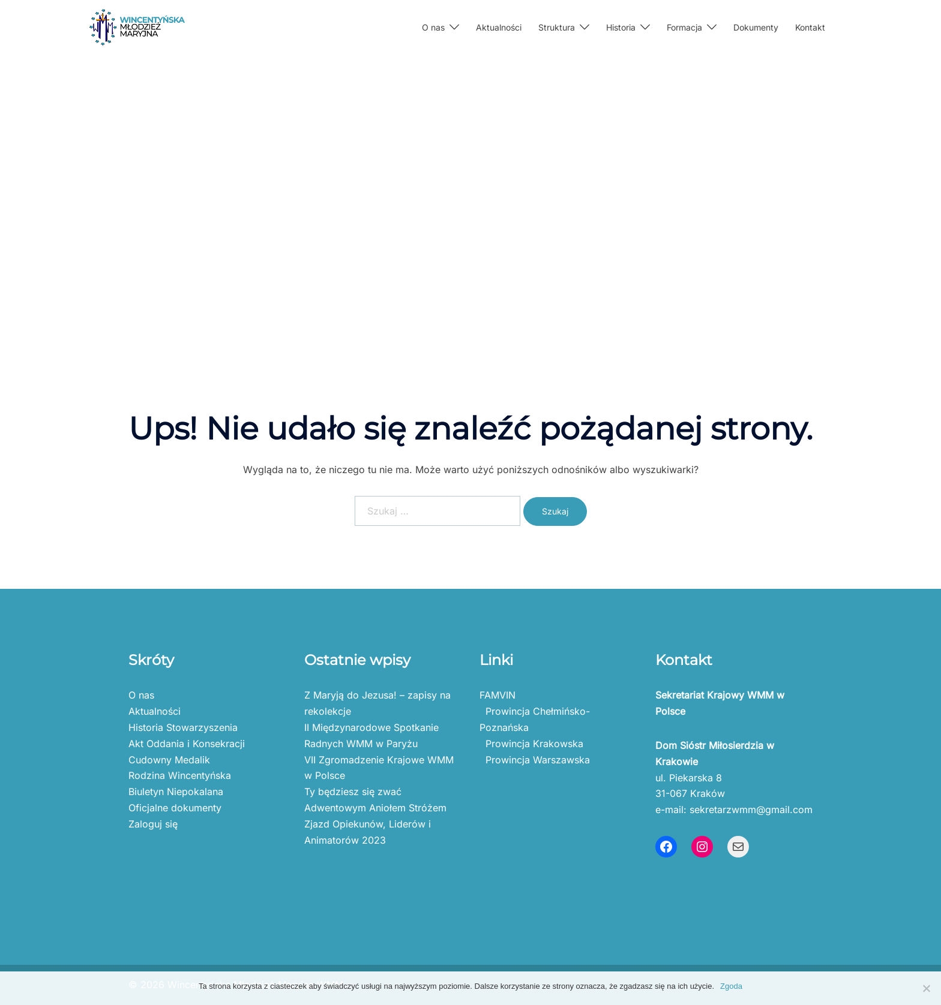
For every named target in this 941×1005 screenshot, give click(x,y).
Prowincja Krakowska (531, 744)
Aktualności (499, 27)
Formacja (684, 27)
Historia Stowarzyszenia (183, 727)
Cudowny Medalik (169, 760)
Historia (621, 27)
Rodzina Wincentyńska (179, 775)
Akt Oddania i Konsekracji (186, 744)
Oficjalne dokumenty (174, 808)
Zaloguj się (153, 824)
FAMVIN (498, 695)
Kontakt (810, 27)
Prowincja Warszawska (535, 760)
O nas (433, 27)
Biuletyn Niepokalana (175, 792)
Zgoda (731, 986)
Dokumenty (755, 27)
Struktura (556, 27)
